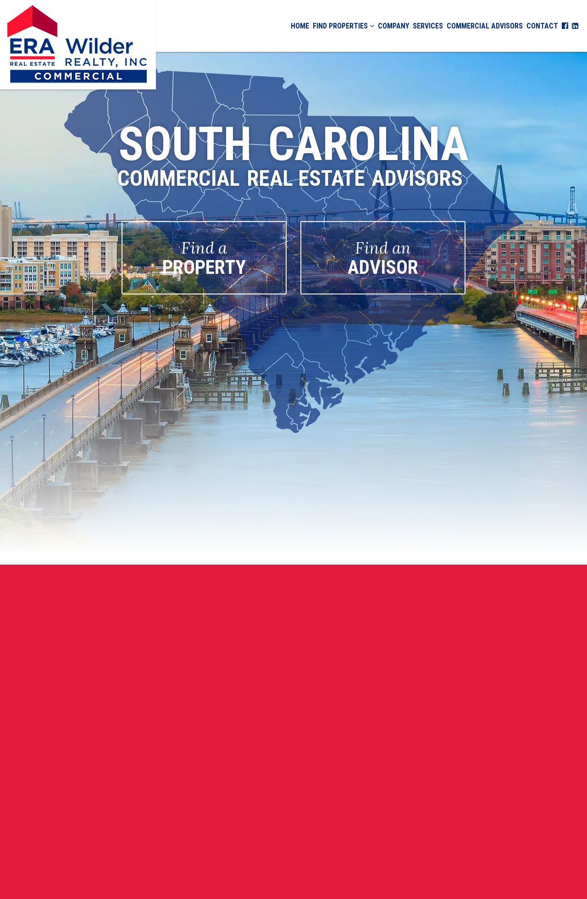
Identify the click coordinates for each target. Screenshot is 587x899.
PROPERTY (204, 258)
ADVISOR (383, 258)
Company (393, 26)
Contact (542, 26)
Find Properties (343, 26)
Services (428, 26)
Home (300, 26)
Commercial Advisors (485, 26)
